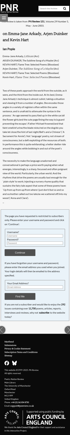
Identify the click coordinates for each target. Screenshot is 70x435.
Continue (20, 252)
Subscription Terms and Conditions (21, 352)
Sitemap (8, 355)
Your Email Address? (18, 283)
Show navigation (4, 18)
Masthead (9, 342)
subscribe (44, 312)
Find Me (20, 296)
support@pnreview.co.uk (22, 406)
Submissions (10, 345)
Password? (12, 239)
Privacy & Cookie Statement (17, 349)
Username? (13, 232)
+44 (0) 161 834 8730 (20, 402)
